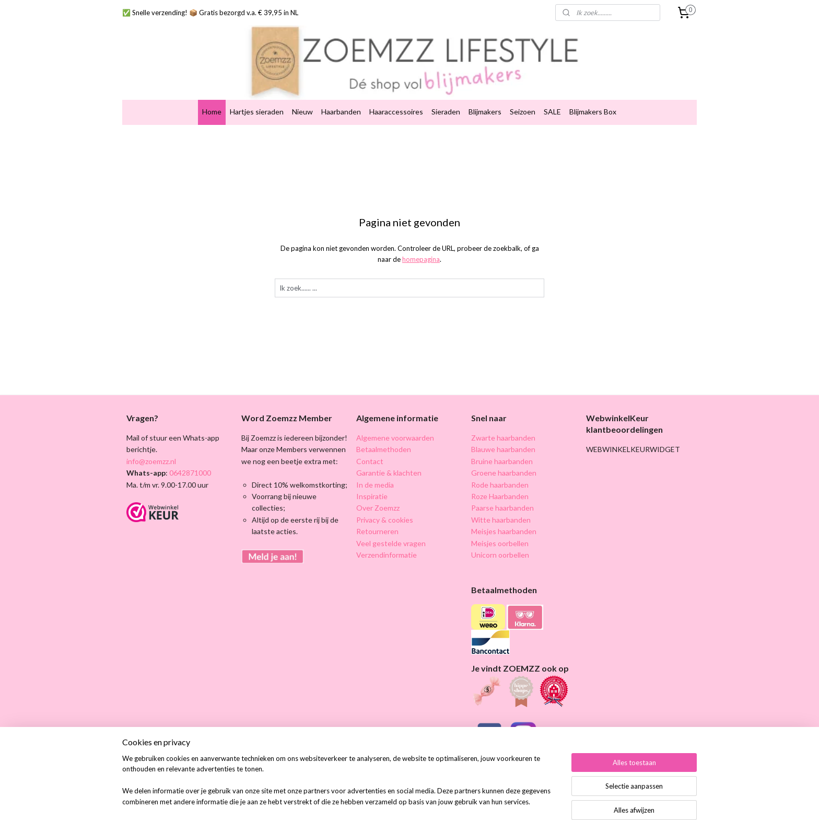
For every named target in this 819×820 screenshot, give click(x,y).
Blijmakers (485, 89)
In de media (375, 462)
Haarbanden (341, 89)
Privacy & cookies (384, 497)
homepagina (421, 237)
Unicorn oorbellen (500, 532)
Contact (369, 438)
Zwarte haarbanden (503, 415)
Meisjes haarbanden (503, 509)
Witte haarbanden (501, 497)
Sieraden (445, 89)
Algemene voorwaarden (395, 415)
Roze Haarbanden (500, 473)
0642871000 (189, 450)
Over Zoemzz (378, 485)
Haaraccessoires (396, 89)
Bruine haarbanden (502, 438)
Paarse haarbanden (502, 485)
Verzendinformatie (386, 532)
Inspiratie (372, 473)
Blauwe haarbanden (503, 427)
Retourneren (377, 509)
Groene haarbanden (503, 450)
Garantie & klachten (389, 450)
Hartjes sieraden (257, 89)
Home (211, 89)
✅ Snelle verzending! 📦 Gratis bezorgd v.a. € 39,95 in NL (210, 12)
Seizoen (522, 89)
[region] (340, 786)
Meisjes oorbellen (500, 520)
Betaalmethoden (383, 427)
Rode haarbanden (500, 462)
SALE (552, 89)
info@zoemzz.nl (151, 438)
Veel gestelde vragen (391, 520)
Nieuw (302, 89)
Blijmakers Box (592, 89)
